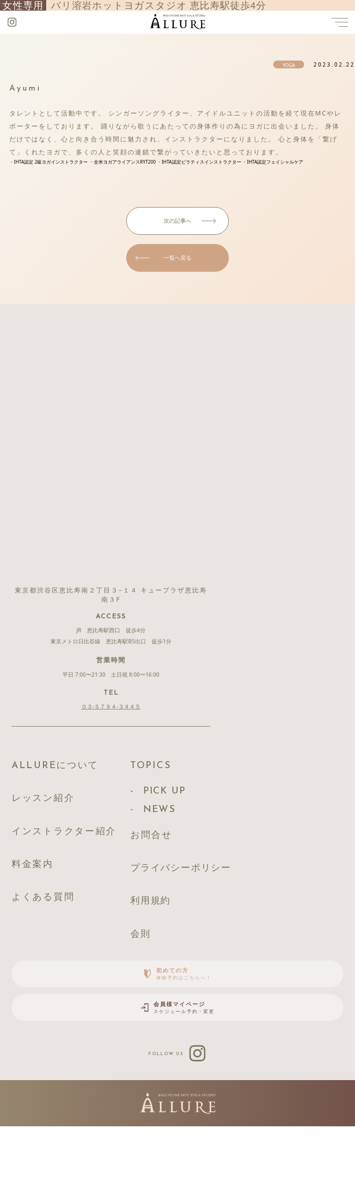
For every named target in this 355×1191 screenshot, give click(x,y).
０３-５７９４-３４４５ (111, 706)
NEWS (200, 829)
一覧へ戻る (177, 258)
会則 (179, 994)
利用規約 (192, 950)
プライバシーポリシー (234, 907)
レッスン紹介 (54, 814)
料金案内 (39, 901)
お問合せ (194, 863)
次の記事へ (177, 221)
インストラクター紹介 (82, 858)
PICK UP (207, 805)
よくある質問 (54, 945)
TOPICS (192, 771)
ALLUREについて (69, 771)
